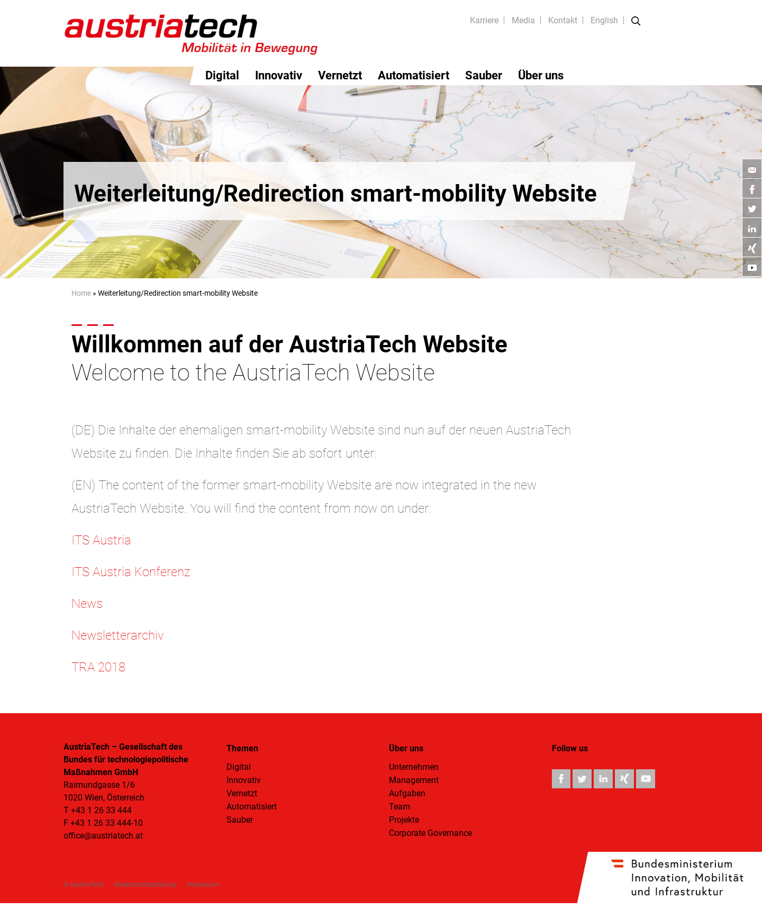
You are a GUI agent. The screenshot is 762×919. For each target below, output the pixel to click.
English (604, 20)
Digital (222, 75)
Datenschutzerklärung (145, 884)
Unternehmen (414, 767)
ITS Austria (101, 540)
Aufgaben (407, 793)
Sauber (483, 75)
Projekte (404, 820)
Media (523, 20)
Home (81, 293)
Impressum (203, 884)
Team (399, 807)
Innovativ (278, 75)
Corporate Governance (430, 833)
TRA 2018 (98, 667)
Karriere (484, 20)
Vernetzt (340, 75)
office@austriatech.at (103, 836)
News (87, 603)
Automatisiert (413, 75)
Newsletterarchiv (117, 635)
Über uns (541, 75)
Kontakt (562, 20)
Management (414, 780)
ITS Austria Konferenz (130, 572)
